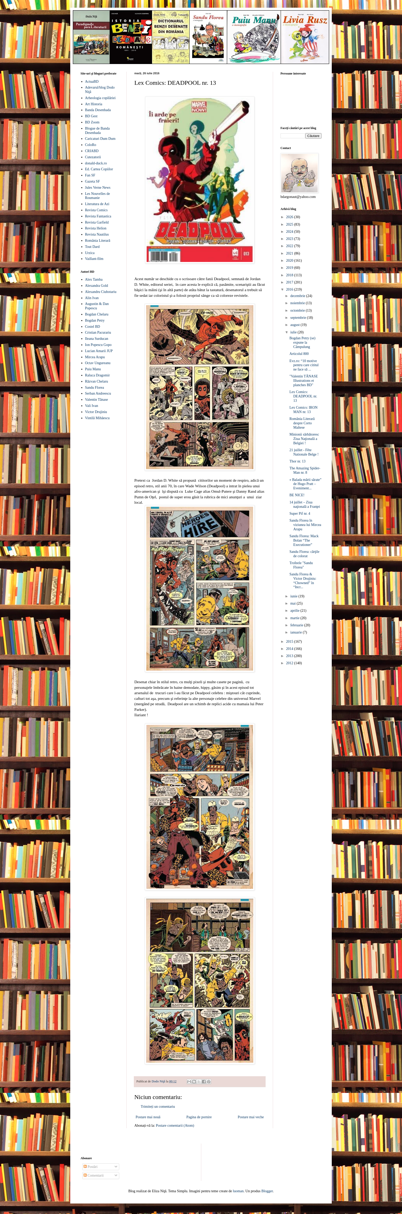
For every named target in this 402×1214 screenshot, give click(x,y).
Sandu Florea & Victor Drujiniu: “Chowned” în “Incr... (302, 580)
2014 (290, 649)
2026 (290, 217)
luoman (238, 1191)
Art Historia (93, 104)
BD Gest (91, 116)
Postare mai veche (251, 1117)
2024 (290, 232)
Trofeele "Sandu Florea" (301, 565)
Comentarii (94, 1175)
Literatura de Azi (97, 204)
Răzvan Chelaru (96, 381)
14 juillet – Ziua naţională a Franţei (304, 504)
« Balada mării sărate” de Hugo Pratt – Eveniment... (305, 484)
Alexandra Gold (96, 286)
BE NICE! (297, 495)
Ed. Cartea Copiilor (99, 169)
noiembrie (298, 303)
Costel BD (92, 327)
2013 (290, 656)
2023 (290, 239)
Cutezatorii (93, 157)
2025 (290, 224)
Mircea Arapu (95, 357)
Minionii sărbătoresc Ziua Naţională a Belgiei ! (304, 438)
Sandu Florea (94, 387)
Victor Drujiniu (96, 412)
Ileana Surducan (96, 339)
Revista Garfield (97, 222)
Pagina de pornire (199, 1117)
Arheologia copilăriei (100, 98)
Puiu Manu (93, 369)
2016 (290, 289)
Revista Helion (96, 228)
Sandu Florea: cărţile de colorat (304, 554)
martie (295, 618)
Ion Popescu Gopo (98, 345)
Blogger (267, 1191)
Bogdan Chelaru (96, 314)
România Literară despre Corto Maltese (302, 423)
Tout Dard (92, 247)
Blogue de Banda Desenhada (97, 130)
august (295, 325)
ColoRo (90, 145)
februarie (297, 625)
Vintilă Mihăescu (97, 418)
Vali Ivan (91, 406)
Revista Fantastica (98, 216)
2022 (290, 246)
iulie (293, 332)
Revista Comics (96, 210)
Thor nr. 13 (297, 461)
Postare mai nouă (148, 1117)
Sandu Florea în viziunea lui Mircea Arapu (305, 525)
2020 (290, 260)
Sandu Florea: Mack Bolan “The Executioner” (304, 540)
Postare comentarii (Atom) (175, 1125)
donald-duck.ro (96, 163)
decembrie (298, 296)
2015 (290, 641)
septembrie (298, 318)
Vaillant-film (94, 259)
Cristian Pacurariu (98, 332)
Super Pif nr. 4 (299, 513)
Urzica (90, 253)
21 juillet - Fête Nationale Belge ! (304, 452)
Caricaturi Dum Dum (100, 139)
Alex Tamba (94, 279)
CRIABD (92, 151)
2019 (290, 268)
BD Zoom (92, 122)
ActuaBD (92, 81)
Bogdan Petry (95, 320)
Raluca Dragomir (97, 375)
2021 (290, 253)
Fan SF (90, 175)
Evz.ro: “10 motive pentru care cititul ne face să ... (304, 365)
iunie (294, 596)
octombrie (298, 310)
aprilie (295, 611)
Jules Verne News (97, 187)
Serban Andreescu (98, 393)
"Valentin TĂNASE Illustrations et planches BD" (303, 380)
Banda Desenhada (98, 110)
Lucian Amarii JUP (99, 351)
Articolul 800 (299, 354)
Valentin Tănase (96, 400)
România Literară (97, 240)
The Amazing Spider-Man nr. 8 (304, 470)
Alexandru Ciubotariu (100, 292)
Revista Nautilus (97, 234)
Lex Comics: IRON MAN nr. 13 (303, 410)
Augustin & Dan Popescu (97, 306)
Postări (90, 1167)
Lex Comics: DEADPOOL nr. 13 (303, 396)
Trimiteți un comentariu (158, 1107)
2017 (290, 282)
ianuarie (296, 632)
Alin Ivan (92, 298)
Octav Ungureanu (97, 363)
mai (293, 603)
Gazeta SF (92, 181)
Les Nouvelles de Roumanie (97, 196)
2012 (290, 663)
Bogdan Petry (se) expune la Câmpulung (302, 342)
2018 (290, 275)
